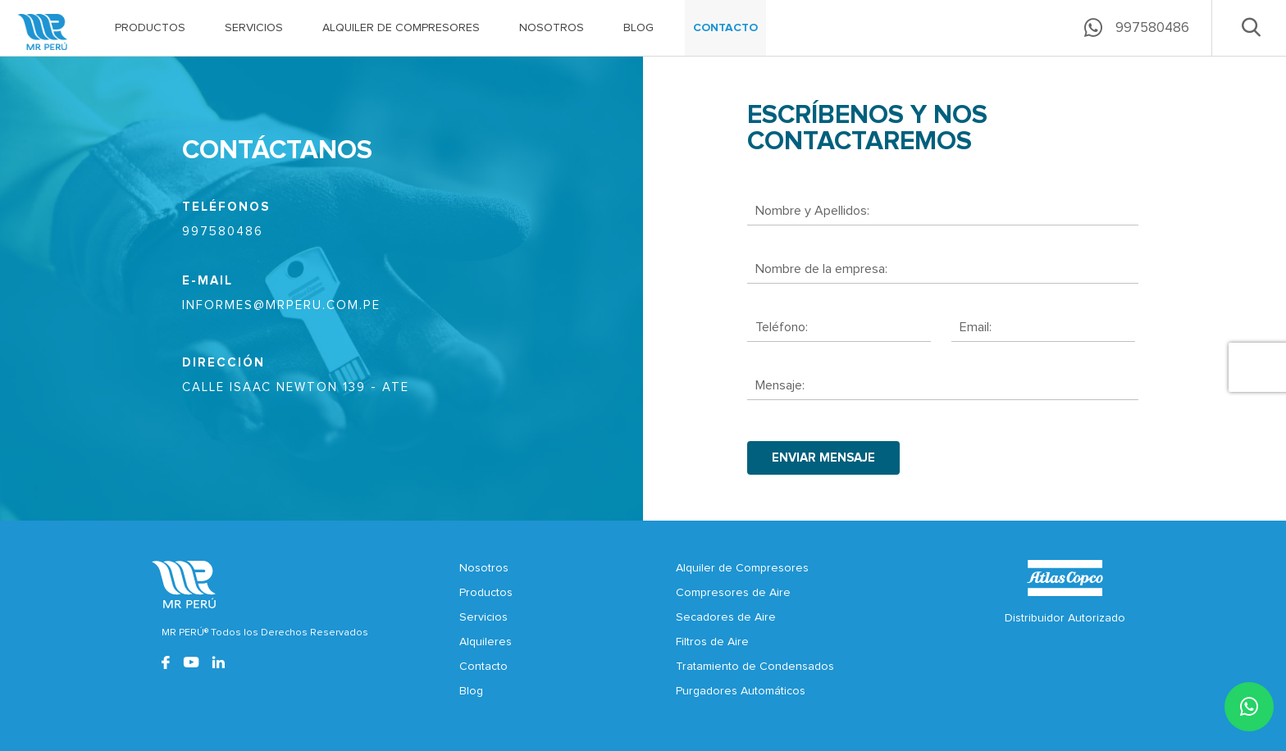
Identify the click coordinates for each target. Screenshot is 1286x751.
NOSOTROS (551, 28)
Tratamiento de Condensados (755, 666)
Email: (976, 327)
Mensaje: (780, 385)
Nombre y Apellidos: (812, 210)
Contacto (483, 666)
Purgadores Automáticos (740, 691)
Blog (471, 691)
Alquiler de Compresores (742, 568)
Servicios (483, 617)
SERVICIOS (254, 28)
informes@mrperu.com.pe (281, 305)
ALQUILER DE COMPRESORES (401, 28)
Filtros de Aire (712, 642)
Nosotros (483, 568)
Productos (486, 593)
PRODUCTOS (150, 28)
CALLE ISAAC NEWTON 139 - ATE (295, 387)
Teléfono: (781, 327)
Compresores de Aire (733, 593)
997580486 (222, 231)
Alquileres (485, 642)
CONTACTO (725, 28)
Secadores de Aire (726, 617)
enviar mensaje (823, 458)
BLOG (638, 28)
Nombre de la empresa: (821, 268)
